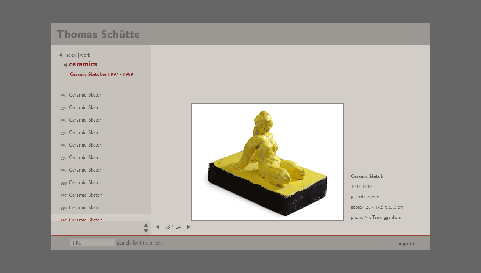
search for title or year (140, 243)
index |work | (77, 55)
